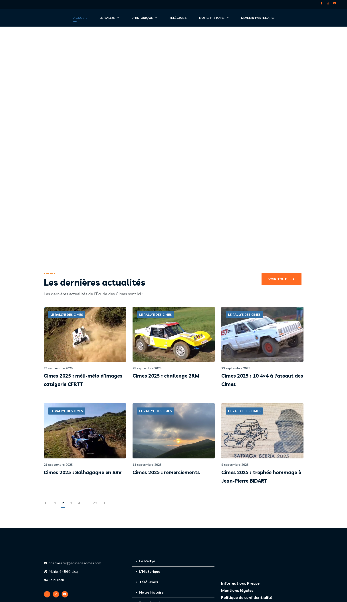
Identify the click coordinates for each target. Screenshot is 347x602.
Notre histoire (151, 592)
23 (95, 503)
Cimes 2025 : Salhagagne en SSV (82, 472)
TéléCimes (148, 582)
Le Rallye (147, 561)
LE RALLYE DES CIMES (66, 315)
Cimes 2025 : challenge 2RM (166, 376)
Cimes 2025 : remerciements (166, 472)
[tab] (173, 561)
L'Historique (149, 571)
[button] (281, 279)
